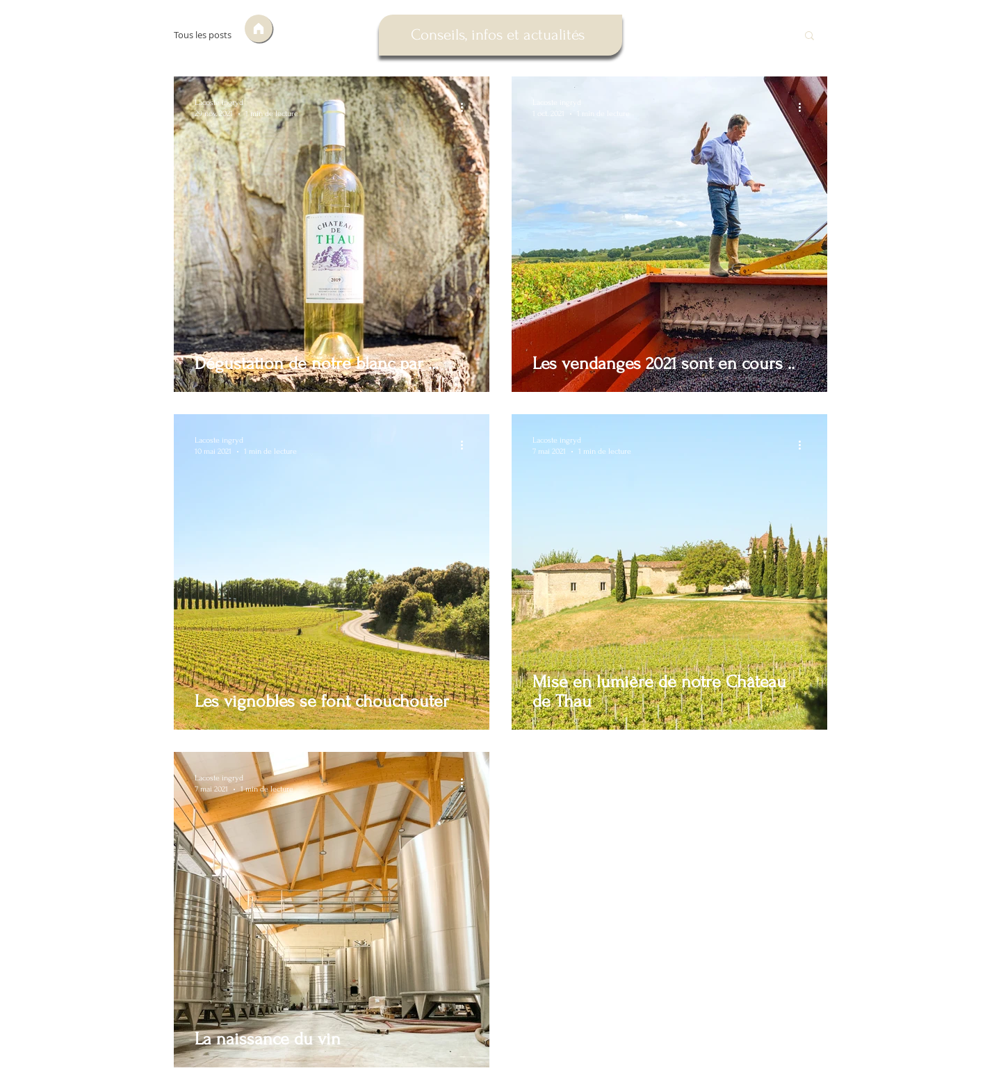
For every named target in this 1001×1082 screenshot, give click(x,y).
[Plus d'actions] (466, 107)
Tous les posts (202, 35)
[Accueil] (258, 28)
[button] (809, 36)
